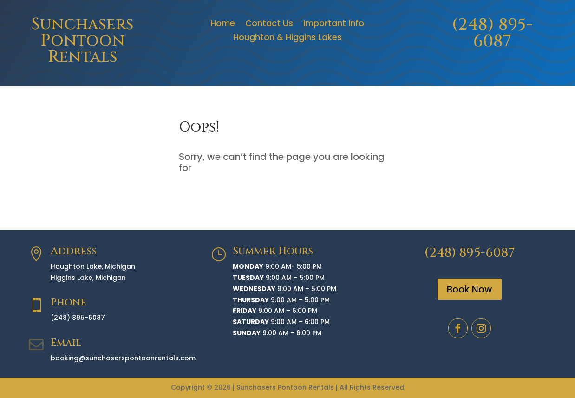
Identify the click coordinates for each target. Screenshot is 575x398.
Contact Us (269, 24)
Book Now (469, 289)
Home (222, 24)
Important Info (333, 24)
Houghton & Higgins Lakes (287, 38)
